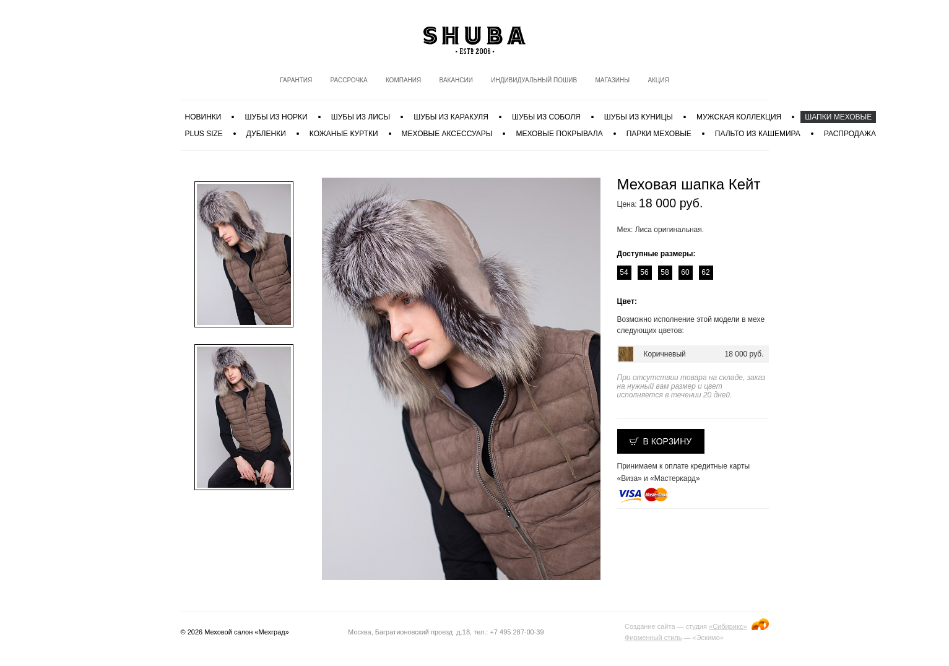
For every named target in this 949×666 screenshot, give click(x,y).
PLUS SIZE (204, 133)
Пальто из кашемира (757, 133)
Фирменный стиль (653, 637)
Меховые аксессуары (447, 133)
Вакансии (456, 80)
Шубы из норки (276, 117)
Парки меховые (658, 133)
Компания (403, 80)
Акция (658, 80)
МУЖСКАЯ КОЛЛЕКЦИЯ (738, 117)
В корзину (667, 441)
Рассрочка (348, 80)
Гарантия (296, 80)
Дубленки (266, 133)
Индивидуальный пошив (534, 80)
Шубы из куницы (638, 117)
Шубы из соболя (546, 117)
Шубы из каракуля (451, 117)
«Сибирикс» (728, 626)
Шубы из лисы (360, 117)
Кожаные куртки (344, 133)
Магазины (612, 80)
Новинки (203, 117)
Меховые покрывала (559, 133)
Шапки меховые (838, 117)
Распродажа (850, 133)
